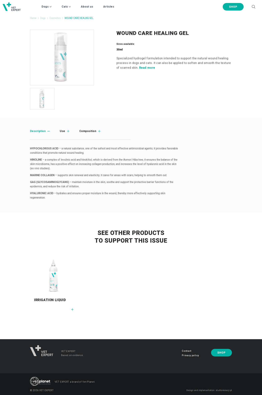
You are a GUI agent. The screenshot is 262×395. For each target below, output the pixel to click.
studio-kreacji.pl (224, 390)
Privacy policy (190, 355)
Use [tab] (62, 131)
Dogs (43, 18)
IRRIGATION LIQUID (50, 300)
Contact (186, 351)
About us (87, 6)
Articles (108, 6)
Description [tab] (38, 131)
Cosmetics (55, 18)
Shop (233, 6)
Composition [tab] (87, 131)
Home (33, 18)
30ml (119, 49)
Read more (147, 67)
